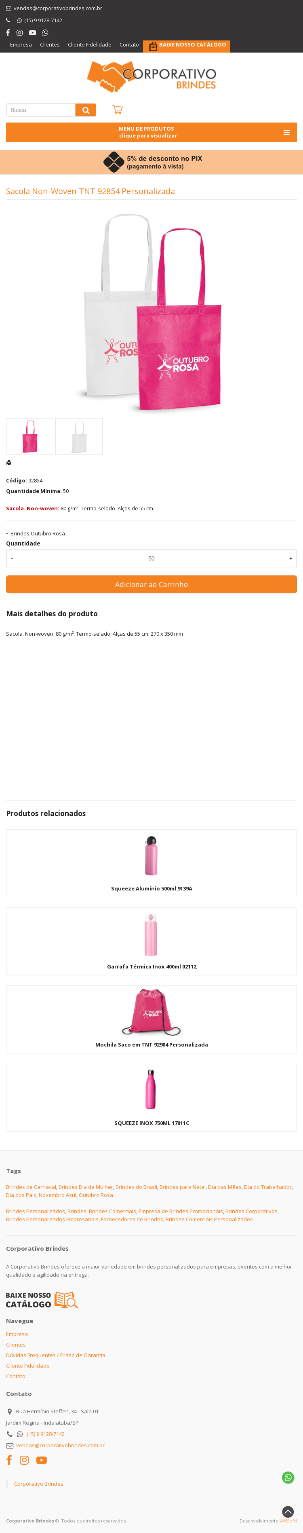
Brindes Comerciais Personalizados (209, 1219)
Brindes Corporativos (251, 1211)
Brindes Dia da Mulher (86, 1186)
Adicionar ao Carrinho (151, 584)
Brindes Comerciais (112, 1211)
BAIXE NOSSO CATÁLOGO (192, 44)
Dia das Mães (225, 1186)
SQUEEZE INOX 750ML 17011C (151, 1123)
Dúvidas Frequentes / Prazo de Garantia (55, 1355)
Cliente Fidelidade (90, 44)
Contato (129, 44)
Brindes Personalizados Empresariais (52, 1219)
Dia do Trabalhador (268, 1186)
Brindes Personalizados (35, 1211)
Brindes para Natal (183, 1186)
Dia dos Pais (21, 1195)
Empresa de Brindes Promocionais (181, 1211)
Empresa (21, 44)
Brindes (76, 1211)
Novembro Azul (57, 1195)
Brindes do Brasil (136, 1186)
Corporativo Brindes (38, 1483)
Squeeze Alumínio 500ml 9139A (151, 888)
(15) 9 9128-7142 (46, 1434)
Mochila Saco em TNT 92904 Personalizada (151, 1044)
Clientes (50, 44)
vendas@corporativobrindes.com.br (60, 1445)
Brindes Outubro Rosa (38, 533)
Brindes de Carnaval (31, 1186)
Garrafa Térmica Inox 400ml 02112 (151, 966)
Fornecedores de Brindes (132, 1219)
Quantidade (23, 543)
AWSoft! (288, 1521)
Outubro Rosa (96, 1195)
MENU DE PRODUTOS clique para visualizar (205, 132)
